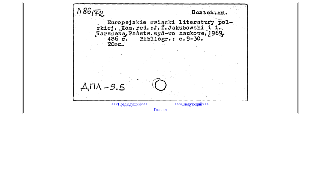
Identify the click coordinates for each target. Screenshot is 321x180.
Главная (160, 110)
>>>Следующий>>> (192, 104)
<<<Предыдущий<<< (129, 104)
